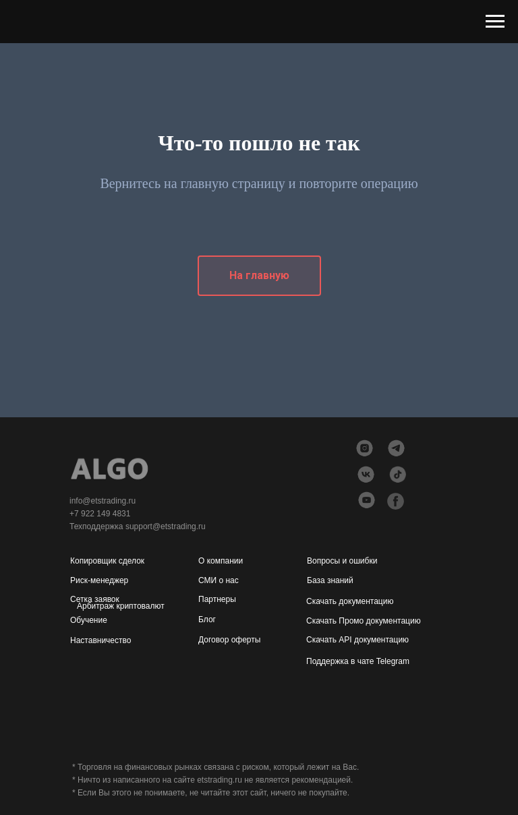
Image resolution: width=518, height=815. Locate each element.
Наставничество (100, 640)
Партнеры (217, 599)
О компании (220, 561)
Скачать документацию (349, 601)
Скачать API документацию (357, 639)
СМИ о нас (218, 580)
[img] (366, 499)
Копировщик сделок (107, 561)
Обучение (88, 620)
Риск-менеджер (99, 580)
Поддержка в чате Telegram (357, 661)
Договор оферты (229, 639)
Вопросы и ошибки (342, 561)
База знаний (330, 580)
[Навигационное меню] (495, 21)
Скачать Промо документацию (363, 621)
